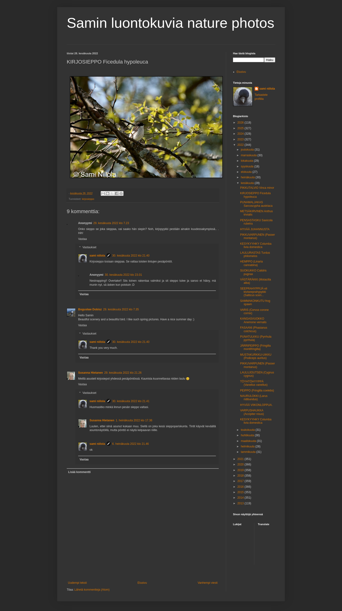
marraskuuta (249, 155)
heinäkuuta (248, 177)
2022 (241, 145)
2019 (241, 470)
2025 (241, 128)
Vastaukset (89, 247)
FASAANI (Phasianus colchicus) (253, 329)
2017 (241, 481)
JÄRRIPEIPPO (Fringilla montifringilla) (255, 347)
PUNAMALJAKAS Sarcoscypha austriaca (256, 204)
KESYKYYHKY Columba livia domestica (255, 245)
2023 (241, 139)
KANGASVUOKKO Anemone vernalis (253, 320)
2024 (241, 133)
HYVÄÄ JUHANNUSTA (255, 229)
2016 (241, 486)
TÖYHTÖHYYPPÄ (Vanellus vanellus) (254, 383)
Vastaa (82, 239)
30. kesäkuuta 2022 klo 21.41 (130, 401)
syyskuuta (247, 166)
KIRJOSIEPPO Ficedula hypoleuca (255, 195)
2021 (241, 459)
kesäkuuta (248, 183)
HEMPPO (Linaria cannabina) (251, 263)
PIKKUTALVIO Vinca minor (257, 187)
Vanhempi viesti (208, 582)
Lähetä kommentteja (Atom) (91, 589)
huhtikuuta (248, 435)
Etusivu (142, 582)
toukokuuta (248, 430)
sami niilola (97, 255)
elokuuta (246, 172)
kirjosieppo (88, 199)
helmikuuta (248, 446)
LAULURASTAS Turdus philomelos (255, 254)
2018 (241, 475)
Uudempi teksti (77, 582)
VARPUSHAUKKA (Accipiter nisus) (252, 412)
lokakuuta (247, 160)
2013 (241, 503)
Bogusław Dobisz (90, 309)
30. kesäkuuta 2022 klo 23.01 (123, 274)
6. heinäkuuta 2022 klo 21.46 (130, 444)
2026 (241, 122)
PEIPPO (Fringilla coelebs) (257, 390)
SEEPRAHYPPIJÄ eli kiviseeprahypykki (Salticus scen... (253, 292)
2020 (241, 464)
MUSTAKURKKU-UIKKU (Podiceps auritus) (255, 356)
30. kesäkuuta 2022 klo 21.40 (130, 255)
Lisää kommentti (79, 472)
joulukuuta (248, 149)
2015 (241, 492)
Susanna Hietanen (90, 372)
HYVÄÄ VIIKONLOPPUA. (256, 405)
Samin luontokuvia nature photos (170, 23)
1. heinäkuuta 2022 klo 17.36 (134, 420)
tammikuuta (248, 452)
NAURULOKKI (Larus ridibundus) (253, 397)
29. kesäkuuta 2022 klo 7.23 (111, 223)
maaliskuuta (249, 441)
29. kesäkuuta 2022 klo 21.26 (123, 372)
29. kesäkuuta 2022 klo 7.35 (121, 309)
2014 (241, 497)
